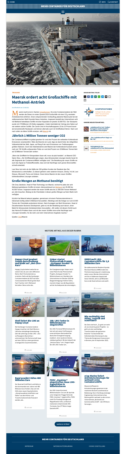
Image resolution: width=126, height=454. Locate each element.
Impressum (29, 446)
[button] (85, 96)
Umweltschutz (45, 112)
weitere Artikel (63, 424)
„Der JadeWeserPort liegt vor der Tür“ (101, 138)
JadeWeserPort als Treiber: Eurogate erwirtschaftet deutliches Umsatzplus (100, 128)
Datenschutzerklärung (62, 446)
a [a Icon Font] (63, 12)
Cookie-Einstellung (97, 446)
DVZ (20, 217)
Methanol (58, 187)
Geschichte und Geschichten (104, 141)
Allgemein (99, 150)
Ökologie (16, 93)
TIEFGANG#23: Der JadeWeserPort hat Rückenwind (102, 147)
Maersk (45, 131)
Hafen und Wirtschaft (102, 132)
